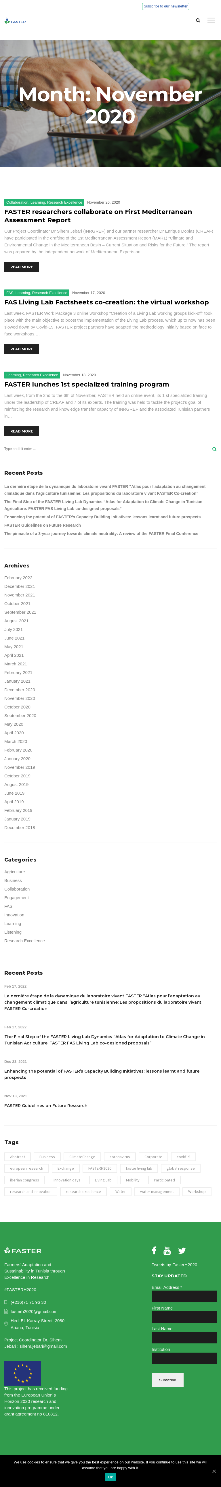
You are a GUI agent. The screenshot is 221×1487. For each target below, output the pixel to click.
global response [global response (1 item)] (181, 1168)
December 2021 (19, 586)
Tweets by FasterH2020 (174, 1264)
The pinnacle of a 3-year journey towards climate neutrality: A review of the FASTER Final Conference (101, 533)
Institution (161, 1349)
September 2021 (20, 612)
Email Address (167, 1287)
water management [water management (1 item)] (157, 1191)
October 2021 (17, 603)
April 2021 (14, 655)
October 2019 (17, 775)
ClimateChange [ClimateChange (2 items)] (82, 1156)
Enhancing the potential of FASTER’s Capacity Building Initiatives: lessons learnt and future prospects (102, 517)
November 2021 (19, 594)
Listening (13, 932)
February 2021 (18, 672)
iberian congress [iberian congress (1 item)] (24, 1180)
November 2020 (19, 698)
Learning (38, 202)
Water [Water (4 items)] (120, 1191)
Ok (110, 1477)
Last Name (162, 1328)
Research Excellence (64, 202)
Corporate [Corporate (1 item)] (153, 1156)
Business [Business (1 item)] (47, 1156)
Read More (21, 267)
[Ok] (214, 1471)
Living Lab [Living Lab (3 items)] (103, 1180)
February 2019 (18, 810)
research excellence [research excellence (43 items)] (83, 1191)
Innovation (14, 914)
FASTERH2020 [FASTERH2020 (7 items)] (99, 1168)
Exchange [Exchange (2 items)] (66, 1168)
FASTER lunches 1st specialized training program (86, 384)
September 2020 (20, 715)
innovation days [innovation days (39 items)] (67, 1180)
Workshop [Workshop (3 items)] (197, 1191)
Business (13, 880)
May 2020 (13, 724)
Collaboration (17, 202)
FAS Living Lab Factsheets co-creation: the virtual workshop (106, 302)
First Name (162, 1308)
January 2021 (17, 681)
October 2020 (17, 706)
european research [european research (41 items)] (26, 1168)
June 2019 (14, 793)
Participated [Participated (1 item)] (164, 1180)
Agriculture (14, 871)
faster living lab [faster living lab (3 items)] (139, 1168)
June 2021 (14, 638)
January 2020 (17, 758)
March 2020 (15, 741)
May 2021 (13, 646)
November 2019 (19, 767)
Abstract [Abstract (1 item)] (17, 1156)
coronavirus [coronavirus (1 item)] (120, 1156)
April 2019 (14, 801)
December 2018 (19, 827)
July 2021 (13, 629)
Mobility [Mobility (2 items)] (133, 1180)
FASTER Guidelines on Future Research (42, 525)
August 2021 (16, 620)
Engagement (16, 897)
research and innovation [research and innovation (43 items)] (31, 1191)
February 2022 (18, 577)
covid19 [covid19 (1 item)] (183, 1156)
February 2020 (18, 750)
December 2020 (19, 689)
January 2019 (17, 818)
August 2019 (16, 784)
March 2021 (15, 663)
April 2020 (14, 732)
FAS (10, 293)
